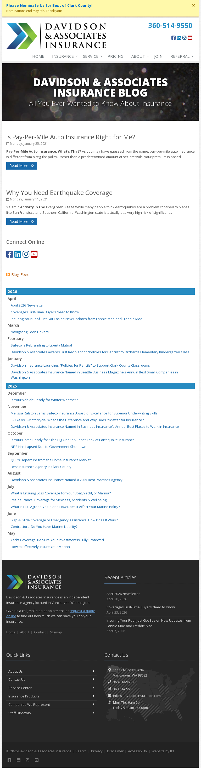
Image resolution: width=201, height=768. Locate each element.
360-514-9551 (123, 688)
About (139, 56)
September (18, 453)
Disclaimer (115, 751)
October (15, 433)
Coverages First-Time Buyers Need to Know (45, 312)
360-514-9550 (123, 682)
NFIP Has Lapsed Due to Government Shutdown (48, 446)
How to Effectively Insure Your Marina (40, 546)
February (16, 338)
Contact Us (51, 679)
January (15, 358)
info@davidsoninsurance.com (137, 695)
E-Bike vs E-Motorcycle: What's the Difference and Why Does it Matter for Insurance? (77, 420)
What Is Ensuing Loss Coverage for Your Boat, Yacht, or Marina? (61, 493)
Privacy (97, 751)
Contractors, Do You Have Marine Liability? (44, 526)
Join (158, 56)
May (11, 533)
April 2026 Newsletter (27, 305)
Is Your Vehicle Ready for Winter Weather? (44, 399)
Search (81, 751)
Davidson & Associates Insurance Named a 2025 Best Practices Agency (66, 479)
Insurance (64, 56)
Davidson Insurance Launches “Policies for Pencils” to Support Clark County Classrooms (80, 365)
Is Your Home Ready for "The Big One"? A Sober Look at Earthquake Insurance (73, 439)
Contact (40, 632)
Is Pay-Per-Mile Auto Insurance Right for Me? (70, 136)
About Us (51, 671)
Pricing (116, 56)
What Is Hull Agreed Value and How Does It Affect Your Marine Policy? (65, 506)
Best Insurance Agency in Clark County (41, 466)
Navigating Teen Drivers (30, 332)
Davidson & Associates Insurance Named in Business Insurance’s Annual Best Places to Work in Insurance (95, 426)
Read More (21, 165)
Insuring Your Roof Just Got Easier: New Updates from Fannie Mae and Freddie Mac (76, 318)
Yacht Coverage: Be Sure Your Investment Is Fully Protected (57, 540)
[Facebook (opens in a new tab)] (173, 37)
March (13, 325)
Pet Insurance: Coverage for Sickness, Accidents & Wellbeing (59, 500)
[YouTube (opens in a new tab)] (190, 37)
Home (38, 56)
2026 (12, 291)
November (17, 406)
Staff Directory (51, 713)
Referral (181, 56)
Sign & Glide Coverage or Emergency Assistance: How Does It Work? (64, 520)
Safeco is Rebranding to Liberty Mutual (41, 345)
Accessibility (137, 751)
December (17, 393)
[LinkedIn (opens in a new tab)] (179, 37)
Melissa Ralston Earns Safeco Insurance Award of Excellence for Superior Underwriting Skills (84, 413)
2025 (12, 386)
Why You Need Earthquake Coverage (59, 192)
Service (91, 56)
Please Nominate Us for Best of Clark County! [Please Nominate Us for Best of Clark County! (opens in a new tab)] (49, 5)
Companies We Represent (51, 704)
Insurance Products (51, 696)
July (11, 486)
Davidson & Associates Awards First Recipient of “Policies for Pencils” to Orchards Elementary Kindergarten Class (100, 352)
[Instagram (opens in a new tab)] (184, 37)
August (14, 473)
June (12, 513)
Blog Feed (18, 274)
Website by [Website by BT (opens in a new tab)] (163, 751)
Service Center (51, 687)
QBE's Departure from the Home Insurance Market (51, 460)
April (12, 298)
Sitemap (56, 632)
